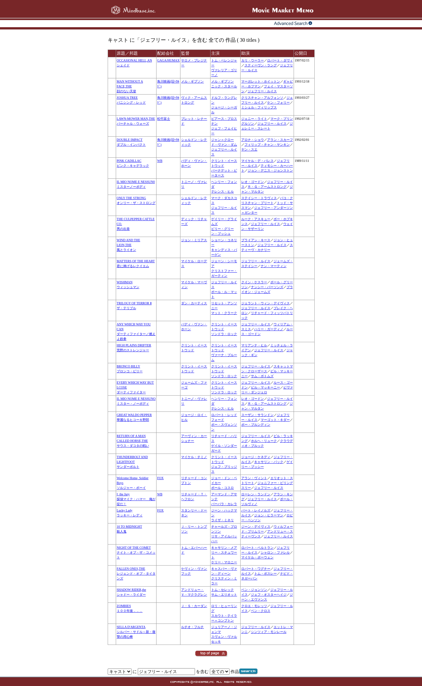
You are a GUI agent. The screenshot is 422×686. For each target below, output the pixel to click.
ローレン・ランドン (255, 494)
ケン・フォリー (278, 102)
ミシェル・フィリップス (259, 107)
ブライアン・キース (255, 240)
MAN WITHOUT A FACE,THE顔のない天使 (130, 86)
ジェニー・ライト (254, 118)
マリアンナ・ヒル (254, 345)
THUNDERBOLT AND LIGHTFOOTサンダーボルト (132, 461)
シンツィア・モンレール (269, 632)
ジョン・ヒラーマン (268, 515)
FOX (160, 478)
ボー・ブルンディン (255, 424)
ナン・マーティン (274, 266)
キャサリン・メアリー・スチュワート (224, 552)
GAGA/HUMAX (168, 60)
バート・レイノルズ (255, 510)
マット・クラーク (224, 313)
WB (159, 161)
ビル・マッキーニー (265, 387)
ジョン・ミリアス (194, 240)
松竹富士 (163, 118)
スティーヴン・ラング (260, 65)
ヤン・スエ (249, 149)
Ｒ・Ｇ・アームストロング (267, 186)
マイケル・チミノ (194, 457)
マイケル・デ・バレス (257, 161)
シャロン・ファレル (275, 552)
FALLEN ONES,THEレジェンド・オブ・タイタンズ (136, 573)
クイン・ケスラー (254, 282)
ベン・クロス (260, 611)
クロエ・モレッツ (254, 606)
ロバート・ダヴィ (280, 60)
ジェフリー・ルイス (262, 91)
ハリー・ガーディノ (268, 329)
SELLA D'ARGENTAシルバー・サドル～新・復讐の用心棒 (136, 631)
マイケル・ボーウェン (257, 557)
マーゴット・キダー (275, 420)
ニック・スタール (224, 86)
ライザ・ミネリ (222, 520)
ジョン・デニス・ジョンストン (270, 170)
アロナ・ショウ (252, 139)
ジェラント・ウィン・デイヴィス (265, 303)
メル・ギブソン (192, 81)
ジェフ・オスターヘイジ (269, 594)
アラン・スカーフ (280, 139)
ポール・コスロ (222, 487)
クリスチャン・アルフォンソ (262, 97)
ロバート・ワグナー (255, 568)
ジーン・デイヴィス (255, 526)
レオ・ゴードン (252, 182)
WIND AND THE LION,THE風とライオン (128, 245)
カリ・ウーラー (252, 60)
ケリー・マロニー (224, 562)
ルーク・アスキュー (255, 219)
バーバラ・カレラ (224, 504)
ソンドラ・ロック (224, 334)
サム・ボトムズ (262, 376)
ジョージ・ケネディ (255, 457)
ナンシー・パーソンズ (267, 287)
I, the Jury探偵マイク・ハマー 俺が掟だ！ (136, 499)
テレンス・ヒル (222, 191)
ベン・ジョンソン (254, 589)
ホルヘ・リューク (264, 441)
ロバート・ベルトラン (257, 547)
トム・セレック (222, 589)
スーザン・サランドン (257, 415)
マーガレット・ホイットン (260, 81)
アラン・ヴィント (254, 478)
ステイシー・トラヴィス (259, 198)
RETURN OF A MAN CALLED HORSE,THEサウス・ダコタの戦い (133, 440)
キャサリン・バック (268, 462)
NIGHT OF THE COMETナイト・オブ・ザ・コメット (136, 552)
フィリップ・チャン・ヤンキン (267, 144)
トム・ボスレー (265, 573)
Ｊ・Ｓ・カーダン (194, 606)
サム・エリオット (224, 594)
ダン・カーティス (194, 303)
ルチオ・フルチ (192, 627)
